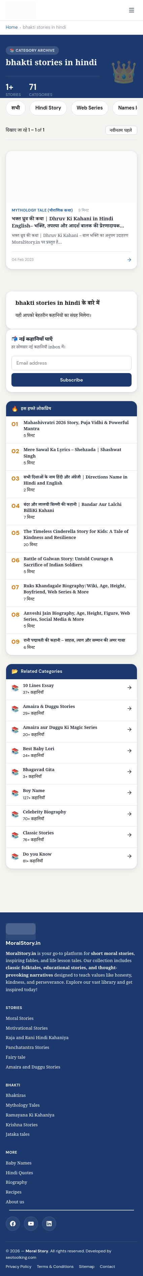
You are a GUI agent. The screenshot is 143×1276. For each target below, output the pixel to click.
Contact (107, 1266)
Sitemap (87, 1266)
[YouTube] (31, 1224)
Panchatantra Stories (27, 1048)
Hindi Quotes (19, 1173)
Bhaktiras (16, 1096)
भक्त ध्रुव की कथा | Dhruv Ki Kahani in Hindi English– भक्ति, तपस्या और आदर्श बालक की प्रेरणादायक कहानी (66, 227)
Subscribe (71, 380)
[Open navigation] (131, 10)
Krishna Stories (25, 1125)
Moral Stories (21, 1019)
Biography (16, 1183)
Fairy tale (15, 1058)
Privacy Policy (18, 1266)
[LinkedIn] (49, 1224)
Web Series (90, 108)
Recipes (14, 1192)
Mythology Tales (23, 1106)
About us (15, 1202)
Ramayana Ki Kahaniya (30, 1115)
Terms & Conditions (55, 1266)
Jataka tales (19, 1135)
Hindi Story (48, 108)
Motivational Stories (27, 1029)
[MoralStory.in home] (21, 10)
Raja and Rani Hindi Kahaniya (37, 1038)
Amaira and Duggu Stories (33, 1067)
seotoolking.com (21, 1257)
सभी (15, 108)
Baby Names (19, 1163)
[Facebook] (13, 1224)
